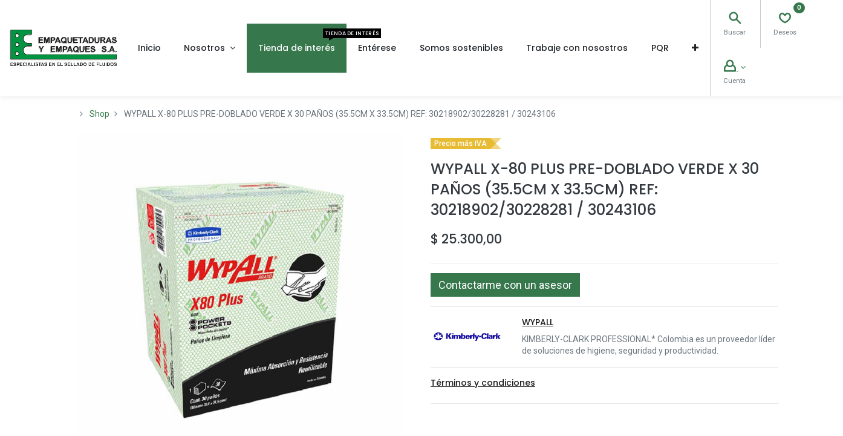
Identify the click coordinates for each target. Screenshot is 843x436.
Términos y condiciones (483, 383)
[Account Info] (734, 67)
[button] (695, 48)
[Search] (734, 19)
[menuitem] (149, 48)
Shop (99, 114)
